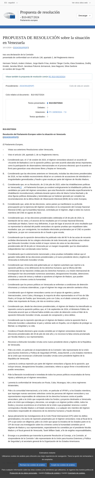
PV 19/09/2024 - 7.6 (57, 112)
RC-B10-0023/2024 (57, 77)
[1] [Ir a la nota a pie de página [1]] (21, 187)
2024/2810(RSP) (21, 47)
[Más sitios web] (81, 3)
